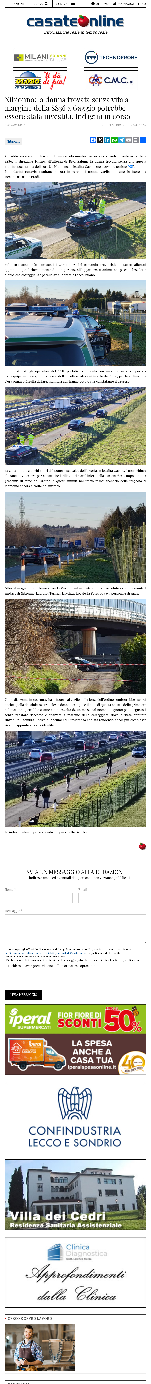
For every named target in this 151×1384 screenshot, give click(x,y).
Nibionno (13, 141)
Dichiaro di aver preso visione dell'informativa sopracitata (52, 966)
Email (82, 890)
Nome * (10, 890)
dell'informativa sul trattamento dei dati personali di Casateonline (46, 953)
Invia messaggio (23, 995)
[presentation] (34, 979)
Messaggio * (13, 911)
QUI (130, 166)
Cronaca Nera (15, 125)
